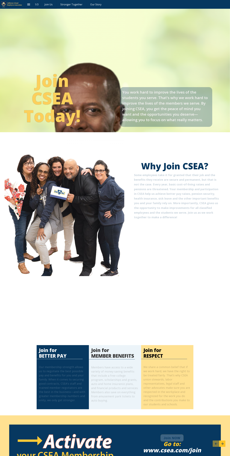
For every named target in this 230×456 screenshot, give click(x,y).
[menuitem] (48, 4)
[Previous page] (216, 444)
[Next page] (222, 444)
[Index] (28, 4)
